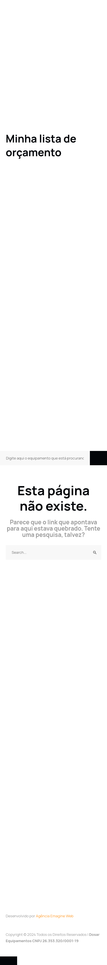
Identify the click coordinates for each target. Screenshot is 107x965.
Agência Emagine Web (55, 915)
